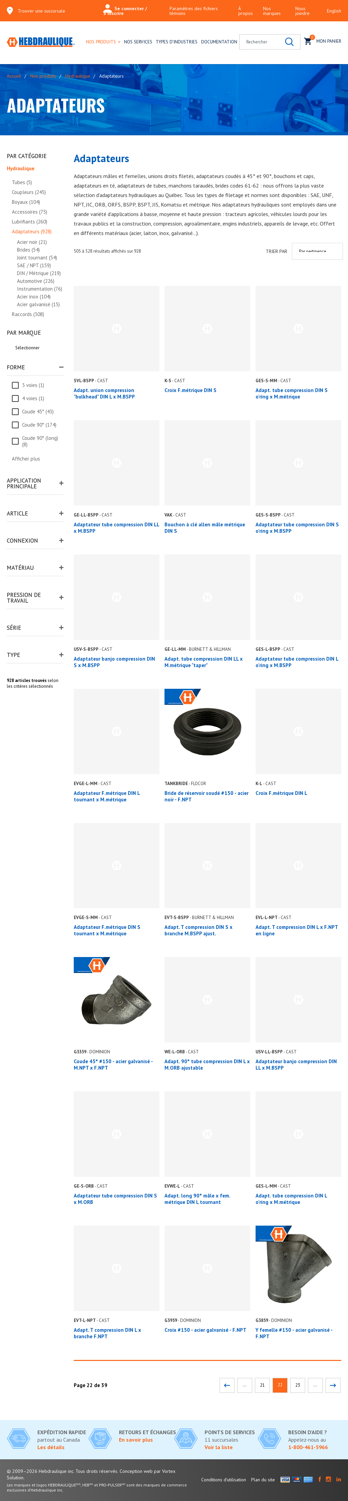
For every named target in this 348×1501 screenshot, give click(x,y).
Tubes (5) (22, 182)
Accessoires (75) (29, 212)
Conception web (136, 1471)
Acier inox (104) (34, 296)
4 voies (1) (33, 398)
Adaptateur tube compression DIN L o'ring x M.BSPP (297, 662)
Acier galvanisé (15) (38, 304)
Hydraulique (77, 76)
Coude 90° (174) (39, 425)
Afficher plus (26, 458)
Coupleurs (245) (29, 192)
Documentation (219, 42)
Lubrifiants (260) (29, 221)
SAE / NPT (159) (34, 265)
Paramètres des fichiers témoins (194, 10)
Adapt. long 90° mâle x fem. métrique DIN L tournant (197, 1198)
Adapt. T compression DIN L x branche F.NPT (107, 1333)
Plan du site (263, 1480)
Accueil (14, 76)
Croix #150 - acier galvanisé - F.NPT (205, 1330)
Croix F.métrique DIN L (281, 793)
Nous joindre (302, 10)
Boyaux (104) (26, 202)
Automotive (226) (35, 281)
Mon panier (322, 40)
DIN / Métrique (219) (39, 273)
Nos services (138, 42)
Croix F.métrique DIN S (190, 390)
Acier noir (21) (32, 242)
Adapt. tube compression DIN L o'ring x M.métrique (291, 1198)
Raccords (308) (28, 314)
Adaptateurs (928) (32, 231)
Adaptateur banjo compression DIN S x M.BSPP (114, 662)
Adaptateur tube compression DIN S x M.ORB (115, 1198)
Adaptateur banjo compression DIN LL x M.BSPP (296, 1064)
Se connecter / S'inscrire (125, 10)
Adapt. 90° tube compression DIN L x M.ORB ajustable (207, 1064)
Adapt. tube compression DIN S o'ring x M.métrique (292, 393)
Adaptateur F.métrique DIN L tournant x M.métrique (107, 796)
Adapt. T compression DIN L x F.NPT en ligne (297, 930)
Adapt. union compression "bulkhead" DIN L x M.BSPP (104, 393)
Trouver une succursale (41, 10)
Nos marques (272, 10)
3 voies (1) (33, 385)
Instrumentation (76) (39, 289)
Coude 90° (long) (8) (40, 441)
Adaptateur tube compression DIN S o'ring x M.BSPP (297, 527)
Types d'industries (176, 42)
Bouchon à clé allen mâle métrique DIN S (204, 527)
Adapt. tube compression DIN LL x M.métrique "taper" (203, 662)
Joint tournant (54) (37, 257)
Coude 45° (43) (38, 411)
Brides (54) (28, 250)
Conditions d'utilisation (223, 1480)
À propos (245, 10)
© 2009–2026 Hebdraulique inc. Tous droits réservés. (62, 1471)
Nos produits (101, 42)
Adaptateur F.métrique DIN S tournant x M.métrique (107, 930)
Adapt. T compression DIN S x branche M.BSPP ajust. (198, 930)
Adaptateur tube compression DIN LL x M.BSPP (116, 527)
